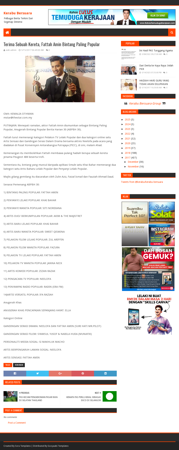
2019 (128, 148)
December (133, 161)
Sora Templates (23, 446)
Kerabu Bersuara (17, 13)
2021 (128, 138)
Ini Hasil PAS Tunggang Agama (156, 50)
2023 (128, 129)
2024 (128, 124)
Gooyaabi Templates (58, 446)
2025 (128, 119)
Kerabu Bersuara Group (145, 103)
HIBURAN (19, 365)
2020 (128, 143)
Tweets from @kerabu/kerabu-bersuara (142, 182)
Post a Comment (17, 422)
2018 (128, 153)
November (133, 166)
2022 (128, 133)
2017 (128, 157)
